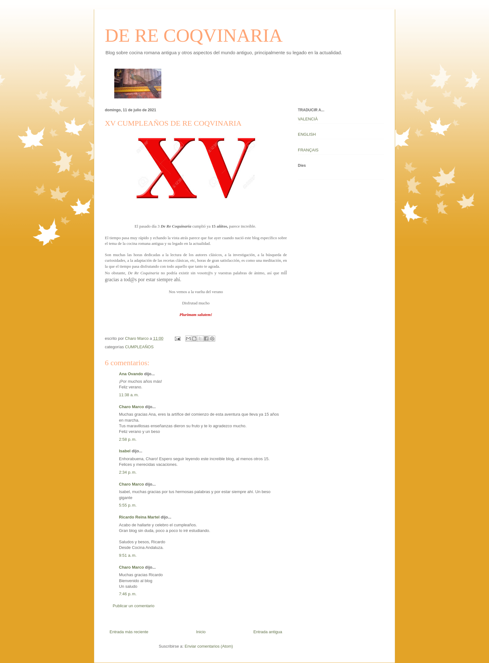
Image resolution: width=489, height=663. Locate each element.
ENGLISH (307, 134)
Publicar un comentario (133, 605)
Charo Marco (131, 406)
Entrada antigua (267, 631)
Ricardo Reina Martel (139, 517)
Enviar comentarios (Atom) (209, 646)
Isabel (125, 451)
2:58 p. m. (128, 439)
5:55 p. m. (128, 505)
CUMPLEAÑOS (139, 347)
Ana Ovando (131, 373)
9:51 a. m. (128, 555)
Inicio (201, 631)
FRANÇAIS (308, 150)
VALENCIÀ (308, 119)
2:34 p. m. (128, 472)
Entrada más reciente (129, 631)
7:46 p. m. (128, 594)
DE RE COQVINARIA (194, 35)
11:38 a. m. (129, 394)
